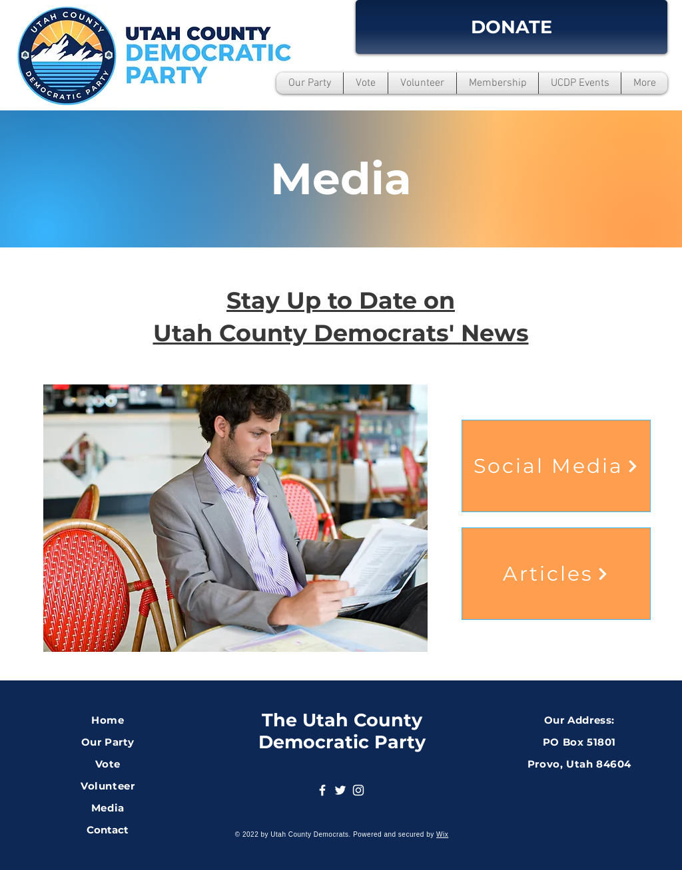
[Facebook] (322, 790)
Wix (442, 834)
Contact (108, 829)
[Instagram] (358, 790)
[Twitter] (340, 790)
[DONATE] (511, 27)
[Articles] (556, 573)
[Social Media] (556, 466)
